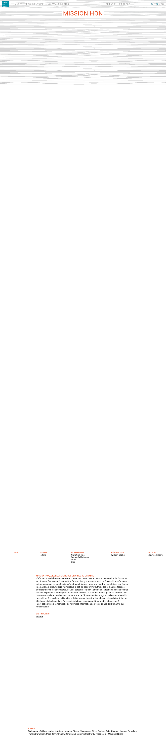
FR (157, 4)
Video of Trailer (83, 674)
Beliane (39, 616)
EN (162, 4)
